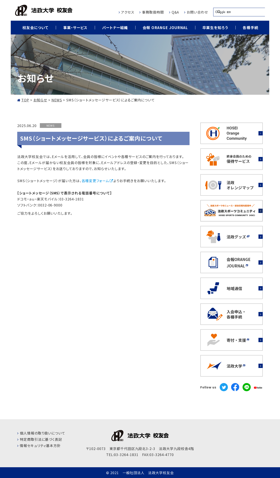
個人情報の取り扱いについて (42, 433)
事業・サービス (75, 27)
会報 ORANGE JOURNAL (165, 27)
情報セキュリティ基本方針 (40, 445)
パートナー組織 (115, 27)
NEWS (50, 125)
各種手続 (250, 27)
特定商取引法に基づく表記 (41, 439)
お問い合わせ (197, 12)
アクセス (127, 12)
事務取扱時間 (153, 12)
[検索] (239, 12)
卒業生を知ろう (215, 27)
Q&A (175, 12)
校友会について (35, 27)
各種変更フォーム (95, 180)
